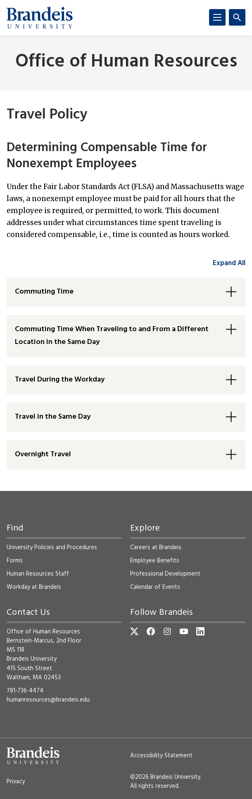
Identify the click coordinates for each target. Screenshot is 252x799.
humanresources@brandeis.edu (48, 700)
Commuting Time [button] (44, 292)
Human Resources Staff (38, 574)
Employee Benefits (154, 561)
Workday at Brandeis (34, 587)
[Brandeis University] (40, 18)
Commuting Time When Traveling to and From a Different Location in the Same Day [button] (112, 335)
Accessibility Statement (161, 756)
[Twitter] (134, 631)
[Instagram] (167, 631)
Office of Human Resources (126, 62)
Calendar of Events (155, 587)
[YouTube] (184, 631)
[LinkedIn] (200, 631)
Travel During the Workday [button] (60, 380)
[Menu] (217, 17)
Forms (15, 561)
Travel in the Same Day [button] (52, 417)
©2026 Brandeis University (165, 777)
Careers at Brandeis (155, 547)
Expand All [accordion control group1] (229, 263)
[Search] (237, 17)
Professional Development (165, 574)
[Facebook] (151, 631)
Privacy (16, 782)
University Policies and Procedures (52, 547)
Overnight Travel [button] (43, 454)
